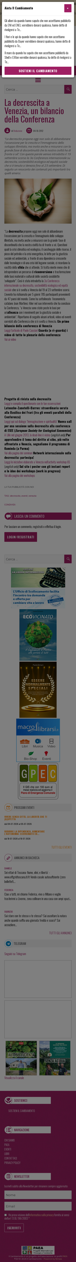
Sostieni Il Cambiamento (38, 71)
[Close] (67, 8)
